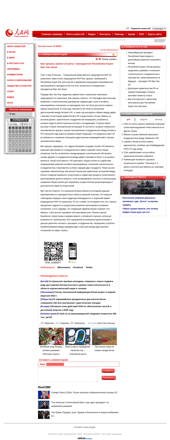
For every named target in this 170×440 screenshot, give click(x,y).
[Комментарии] (48, 313)
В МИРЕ (11, 58)
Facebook (78, 267)
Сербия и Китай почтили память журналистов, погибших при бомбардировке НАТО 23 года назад (144, 145)
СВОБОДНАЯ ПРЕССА (135, 177)
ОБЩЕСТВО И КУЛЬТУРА (19, 86)
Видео (92, 34)
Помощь (119, 34)
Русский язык (44, 46)
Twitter (89, 267)
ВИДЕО (10, 97)
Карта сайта (155, 34)
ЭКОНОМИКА (13, 69)
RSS (141, 34)
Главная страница (51, 34)
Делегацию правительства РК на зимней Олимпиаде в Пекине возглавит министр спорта (143, 92)
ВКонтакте (63, 267)
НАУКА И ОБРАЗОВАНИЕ (19, 80)
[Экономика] (47, 292)
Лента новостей (75, 34)
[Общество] (47, 299)
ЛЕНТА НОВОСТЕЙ (16, 46)
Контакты (105, 34)
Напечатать (78, 323)
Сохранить (62, 323)
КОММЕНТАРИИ (15, 74)
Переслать (47, 323)
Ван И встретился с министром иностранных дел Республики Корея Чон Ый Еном (142, 103)
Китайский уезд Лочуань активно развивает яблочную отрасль (51, 350)
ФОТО (10, 103)
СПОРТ (10, 91)
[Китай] (44, 281)
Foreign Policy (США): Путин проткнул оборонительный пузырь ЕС (84, 392)
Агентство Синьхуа (106, 323)
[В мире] (45, 306)
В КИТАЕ (11, 52)
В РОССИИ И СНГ (15, 63)
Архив (131, 34)
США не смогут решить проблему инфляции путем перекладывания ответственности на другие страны (144, 127)
